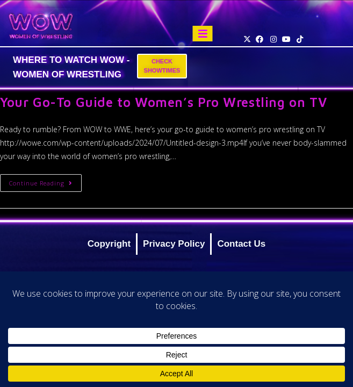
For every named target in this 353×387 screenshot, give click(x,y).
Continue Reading (45, 180)
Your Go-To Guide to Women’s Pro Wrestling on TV (163, 102)
